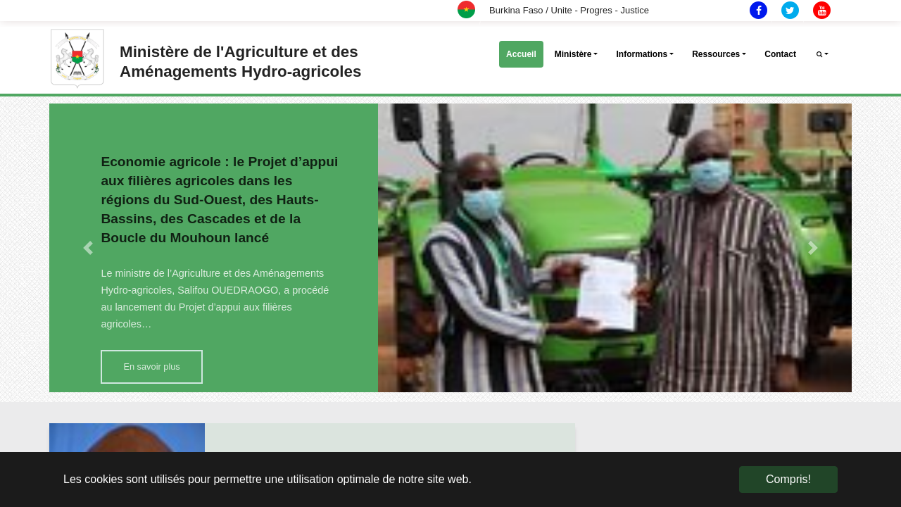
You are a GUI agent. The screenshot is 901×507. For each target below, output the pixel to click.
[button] (88, 248)
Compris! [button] (788, 479)
